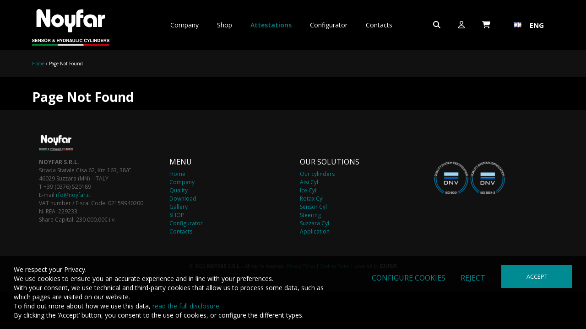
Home (38, 63)
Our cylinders (317, 174)
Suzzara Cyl (314, 223)
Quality (178, 190)
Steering (310, 215)
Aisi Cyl (309, 182)
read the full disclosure (185, 306)
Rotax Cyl (312, 198)
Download (182, 198)
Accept (537, 276)
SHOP (176, 215)
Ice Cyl (308, 190)
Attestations (271, 25)
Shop (224, 25)
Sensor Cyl (313, 207)
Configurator (328, 25)
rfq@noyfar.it (73, 195)
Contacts (379, 25)
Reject (473, 278)
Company (184, 25)
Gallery (178, 207)
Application (315, 231)
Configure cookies (408, 278)
